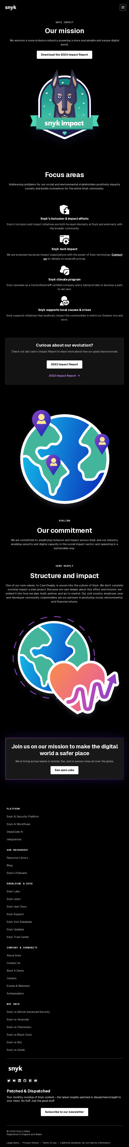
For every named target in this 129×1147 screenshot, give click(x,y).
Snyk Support (15, 914)
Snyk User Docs (17, 906)
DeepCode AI (15, 832)
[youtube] (14, 1081)
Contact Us (13, 963)
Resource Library (17, 858)
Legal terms (13, 1142)
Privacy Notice (31, 1142)
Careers (11, 978)
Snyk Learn (14, 899)
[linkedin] (19, 1081)
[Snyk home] (11, 7)
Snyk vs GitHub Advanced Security (28, 1012)
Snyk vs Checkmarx (19, 1027)
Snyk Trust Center (18, 937)
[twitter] (9, 1081)
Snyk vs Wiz (14, 1042)
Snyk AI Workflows (18, 824)
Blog (9, 865)
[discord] (36, 1081)
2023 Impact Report (64, 364)
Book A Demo (15, 970)
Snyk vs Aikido (16, 1050)
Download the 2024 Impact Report (64, 54)
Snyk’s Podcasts (17, 873)
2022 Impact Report (62, 375)
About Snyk (14, 955)
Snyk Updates (15, 929)
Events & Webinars (18, 986)
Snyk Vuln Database (19, 922)
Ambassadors (15, 993)
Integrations (14, 839)
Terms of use (49, 1142)
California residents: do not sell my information (85, 1142)
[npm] (30, 1081)
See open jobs (64, 770)
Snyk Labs (13, 891)
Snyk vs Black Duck (19, 1034)
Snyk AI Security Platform (23, 816)
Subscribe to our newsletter (64, 1112)
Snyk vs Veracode (18, 1019)
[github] (25, 1081)
